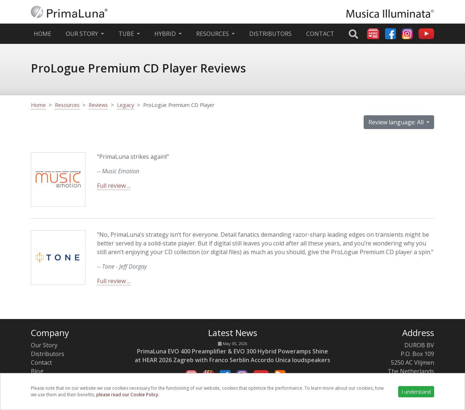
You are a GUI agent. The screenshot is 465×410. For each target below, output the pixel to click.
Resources (67, 105)
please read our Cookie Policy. (127, 395)
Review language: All (396, 122)
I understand (416, 391)
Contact (320, 34)
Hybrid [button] (165, 34)
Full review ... (113, 186)
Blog (37, 371)
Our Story (44, 345)
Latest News (232, 333)
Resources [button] (213, 34)
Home (44, 33)
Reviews (98, 105)
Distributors (270, 34)
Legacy (125, 105)
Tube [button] (127, 34)
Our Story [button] (83, 34)
